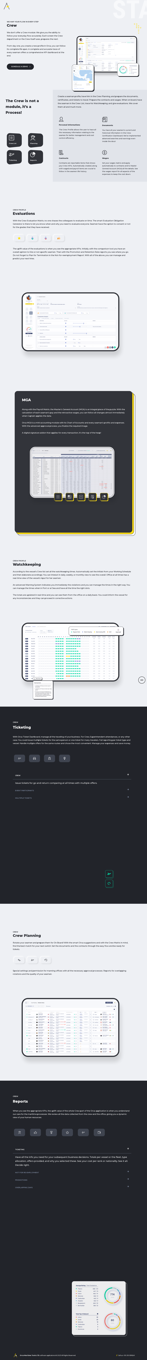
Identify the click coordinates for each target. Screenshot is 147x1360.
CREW (17, 775)
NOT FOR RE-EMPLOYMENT (27, 1173)
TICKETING (19, 1149)
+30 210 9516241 (129, 1355)
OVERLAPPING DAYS (24, 1187)
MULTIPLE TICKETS (23, 798)
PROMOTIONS (21, 1180)
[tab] (72, 775)
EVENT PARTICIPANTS (24, 791)
